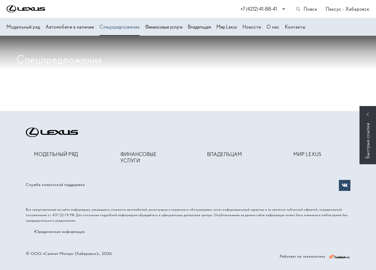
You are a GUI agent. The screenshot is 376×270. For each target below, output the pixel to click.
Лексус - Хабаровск (347, 9)
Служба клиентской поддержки (55, 184)
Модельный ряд (23, 27)
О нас (273, 27)
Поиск (306, 9)
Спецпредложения (120, 27)
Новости (252, 27)
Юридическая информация (59, 231)
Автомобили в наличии (70, 27)
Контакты (295, 27)
